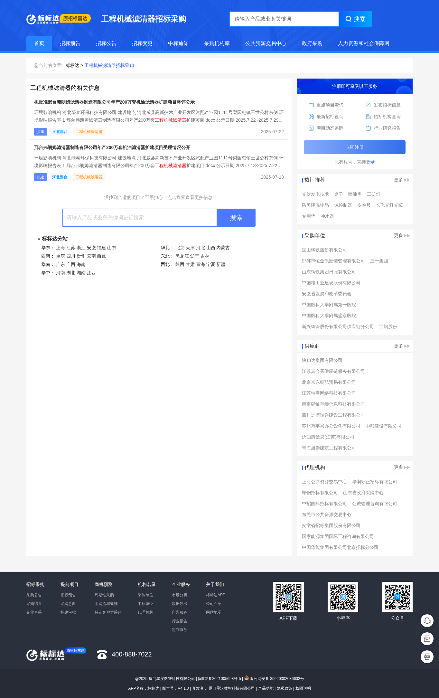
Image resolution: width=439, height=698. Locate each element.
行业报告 (179, 621)
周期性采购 (104, 595)
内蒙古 (223, 247)
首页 (39, 43)
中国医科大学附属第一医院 (329, 304)
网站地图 (213, 612)
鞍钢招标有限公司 (320, 492)
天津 (190, 247)
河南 (60, 272)
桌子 (338, 194)
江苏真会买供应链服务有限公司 (333, 371)
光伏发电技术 (315, 194)
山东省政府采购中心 (363, 492)
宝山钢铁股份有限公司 (324, 249)
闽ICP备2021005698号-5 (219, 678)
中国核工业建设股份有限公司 (331, 282)
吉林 (205, 256)
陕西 (179, 264)
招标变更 (142, 43)
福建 (101, 247)
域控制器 (343, 205)
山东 (111, 247)
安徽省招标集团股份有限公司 (331, 525)
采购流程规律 (106, 603)
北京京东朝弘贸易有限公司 (329, 382)
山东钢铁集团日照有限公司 (329, 271)
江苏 (70, 247)
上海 (60, 247)
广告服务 (179, 612)
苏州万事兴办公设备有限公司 (331, 426)
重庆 (60, 256)
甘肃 (190, 264)
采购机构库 (217, 43)
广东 (60, 264)
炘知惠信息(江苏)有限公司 (328, 436)
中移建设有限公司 (384, 426)
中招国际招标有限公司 (324, 503)
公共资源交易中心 (265, 43)
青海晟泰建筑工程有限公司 (329, 447)
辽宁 (194, 256)
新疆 (220, 264)
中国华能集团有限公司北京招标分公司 (340, 547)
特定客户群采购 (108, 612)
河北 (200, 247)
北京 (179, 247)
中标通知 (178, 43)
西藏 (101, 256)
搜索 (236, 217)
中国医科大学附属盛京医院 (329, 315)
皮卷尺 (364, 205)
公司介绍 (213, 603)
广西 (70, 264)
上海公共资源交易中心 (324, 481)
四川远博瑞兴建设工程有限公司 (333, 415)
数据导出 (179, 603)
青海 (200, 264)
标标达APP (215, 595)
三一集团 (379, 260)
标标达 (72, 65)
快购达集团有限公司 (322, 360)
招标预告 (70, 43)
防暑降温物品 (315, 205)
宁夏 (210, 264)
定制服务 (179, 629)
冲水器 (327, 216)
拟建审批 (68, 612)
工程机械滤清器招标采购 (109, 65)
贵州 (81, 256)
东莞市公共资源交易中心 (326, 514)
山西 (210, 247)
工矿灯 (373, 194)
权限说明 (303, 688)
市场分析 (179, 595)
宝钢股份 (388, 326)
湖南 (81, 272)
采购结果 (34, 603)
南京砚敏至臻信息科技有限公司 (333, 404)
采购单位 (145, 595)
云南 (91, 256)
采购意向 (68, 603)
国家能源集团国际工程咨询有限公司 (338, 536)
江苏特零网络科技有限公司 (329, 393)
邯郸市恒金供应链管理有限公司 (333, 260)
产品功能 (266, 688)
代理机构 (145, 612)
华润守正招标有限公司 (374, 481)
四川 (70, 256)
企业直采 (34, 612)
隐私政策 (284, 688)
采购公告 (34, 595)
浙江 (81, 247)
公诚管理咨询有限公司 (374, 503)
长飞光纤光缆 (389, 205)
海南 (81, 264)
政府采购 (312, 43)
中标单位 (145, 603)
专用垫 (308, 216)
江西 (91, 272)
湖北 (70, 272)
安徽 (91, 247)
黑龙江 (182, 256)
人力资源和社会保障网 (363, 43)
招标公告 (106, 43)
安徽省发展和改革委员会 (326, 293)
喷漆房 (355, 194)
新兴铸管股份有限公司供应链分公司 (338, 326)
